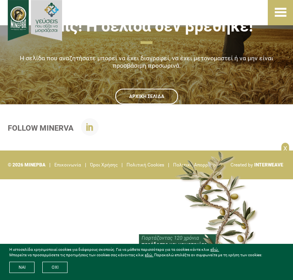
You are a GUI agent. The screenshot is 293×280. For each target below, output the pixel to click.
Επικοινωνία (67, 165)
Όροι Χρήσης (104, 165)
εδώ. (214, 249)
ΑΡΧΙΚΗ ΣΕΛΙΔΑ (146, 96)
